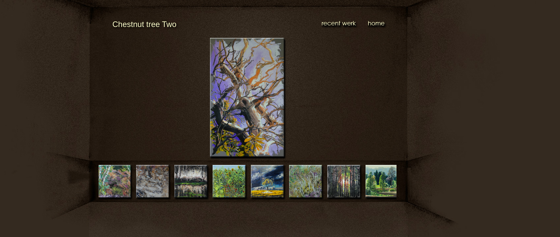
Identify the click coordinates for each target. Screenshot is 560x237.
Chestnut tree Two (144, 24)
